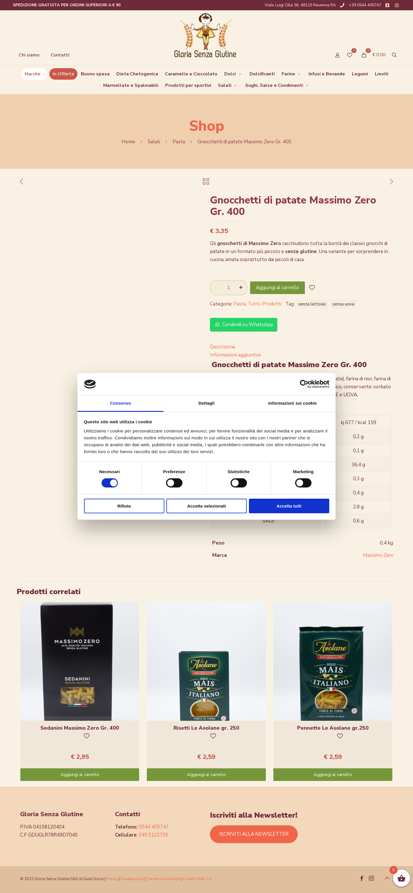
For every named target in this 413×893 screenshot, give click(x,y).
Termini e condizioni (163, 879)
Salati (154, 141)
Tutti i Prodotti (264, 304)
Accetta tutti (288, 506)
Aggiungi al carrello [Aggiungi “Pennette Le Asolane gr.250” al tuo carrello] (332, 774)
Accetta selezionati (206, 506)
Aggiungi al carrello (277, 287)
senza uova (343, 304)
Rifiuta (124, 506)
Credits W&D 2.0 (197, 879)
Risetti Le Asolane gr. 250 (206, 727)
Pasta (179, 141)
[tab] (301, 347)
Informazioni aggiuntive (235, 355)
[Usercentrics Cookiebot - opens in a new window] (304, 384)
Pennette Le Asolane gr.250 (333, 727)
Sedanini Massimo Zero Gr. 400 (79, 727)
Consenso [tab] (120, 403)
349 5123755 (153, 835)
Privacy (112, 879)
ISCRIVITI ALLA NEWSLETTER (254, 834)
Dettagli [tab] (206, 403)
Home (128, 141)
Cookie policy (133, 879)
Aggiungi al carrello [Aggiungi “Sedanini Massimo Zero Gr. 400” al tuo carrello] (80, 774)
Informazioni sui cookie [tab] (292, 403)
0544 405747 (154, 827)
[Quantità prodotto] (228, 287)
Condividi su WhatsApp (243, 324)
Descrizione (222, 347)
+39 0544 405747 (365, 5)
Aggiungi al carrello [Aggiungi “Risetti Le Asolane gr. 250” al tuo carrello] (206, 774)
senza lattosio (312, 304)
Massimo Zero (378, 555)
